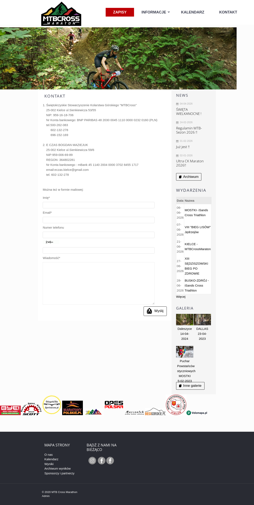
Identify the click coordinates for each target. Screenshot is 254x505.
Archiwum (188, 177)
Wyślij (155, 278)
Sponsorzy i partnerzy (59, 473)
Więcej (180, 296)
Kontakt (228, 12)
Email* (47, 206)
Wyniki (48, 464)
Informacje (154, 12)
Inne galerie (190, 386)
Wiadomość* (51, 232)
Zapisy (120, 12)
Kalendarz (192, 12)
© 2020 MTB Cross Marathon (59, 492)
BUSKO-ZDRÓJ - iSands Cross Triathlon (197, 285)
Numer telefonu (53, 214)
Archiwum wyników (57, 468)
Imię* (46, 197)
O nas (48, 454)
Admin (46, 496)
